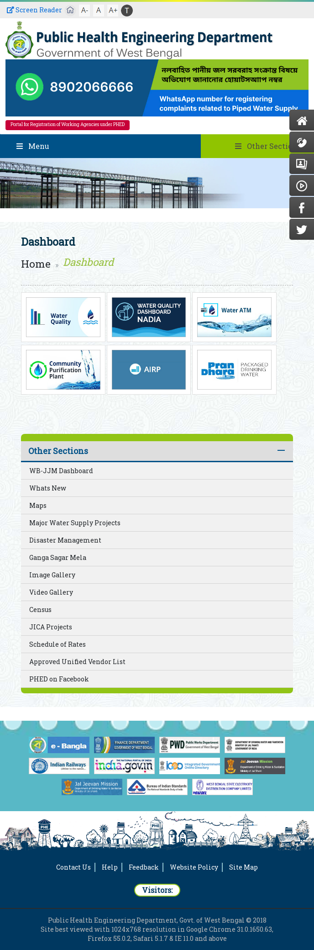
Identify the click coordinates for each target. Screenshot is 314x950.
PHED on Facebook (59, 679)
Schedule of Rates (57, 644)
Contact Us (73, 867)
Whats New (47, 488)
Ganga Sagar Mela (57, 557)
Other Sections (58, 450)
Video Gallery (51, 592)
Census (40, 609)
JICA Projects (50, 627)
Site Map (243, 867)
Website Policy (194, 867)
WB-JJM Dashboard (61, 470)
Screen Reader (34, 9)
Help (110, 867)
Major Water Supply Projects (74, 522)
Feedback (144, 867)
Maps (38, 505)
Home (36, 263)
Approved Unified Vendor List (77, 661)
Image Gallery (52, 574)
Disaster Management (65, 540)
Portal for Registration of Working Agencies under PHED (67, 124)
